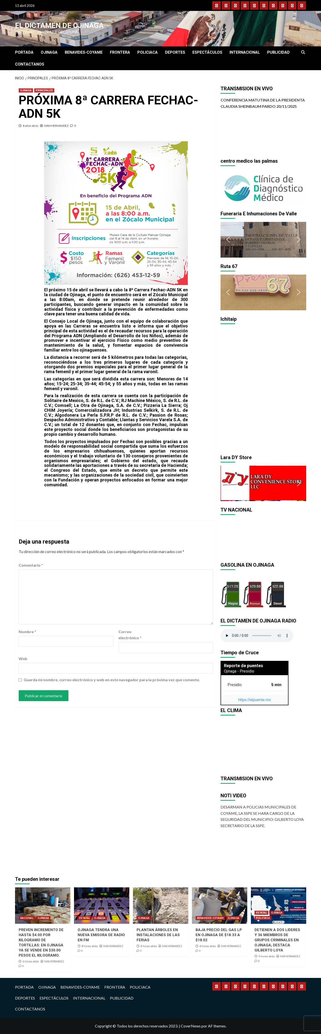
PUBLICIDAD (278, 52)
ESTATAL (84, 918)
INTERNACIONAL (245, 52)
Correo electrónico (129, 634)
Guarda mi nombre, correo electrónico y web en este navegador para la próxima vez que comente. (112, 679)
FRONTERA (120, 52)
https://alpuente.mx (254, 700)
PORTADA (24, 52)
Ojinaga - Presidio (239, 671)
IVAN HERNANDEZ (56, 125)
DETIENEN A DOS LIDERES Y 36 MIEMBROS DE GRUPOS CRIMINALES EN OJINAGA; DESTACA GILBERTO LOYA (277, 940)
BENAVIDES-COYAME (84, 52)
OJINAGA (49, 52)
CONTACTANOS (29, 64)
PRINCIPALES (44, 90)
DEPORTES (175, 52)
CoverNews (191, 1026)
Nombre (27, 631)
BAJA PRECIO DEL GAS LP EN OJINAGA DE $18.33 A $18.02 (219, 935)
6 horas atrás (31, 961)
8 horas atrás (90, 946)
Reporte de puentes (243, 665)
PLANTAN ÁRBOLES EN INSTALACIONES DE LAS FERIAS (158, 935)
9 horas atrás (266, 956)
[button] (228, 187)
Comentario (31, 565)
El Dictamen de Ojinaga (59, 25)
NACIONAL (26, 918)
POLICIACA (147, 52)
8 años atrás (30, 125)
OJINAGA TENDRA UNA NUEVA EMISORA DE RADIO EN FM (101, 935)
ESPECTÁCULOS (207, 52)
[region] (263, 187)
